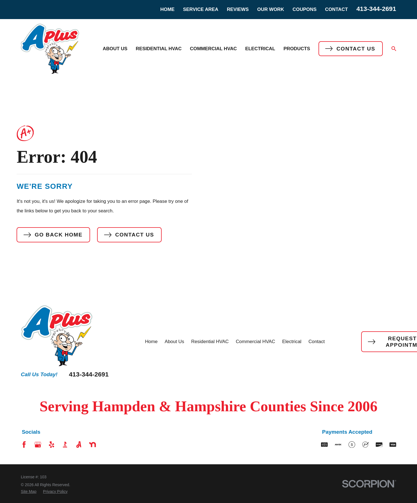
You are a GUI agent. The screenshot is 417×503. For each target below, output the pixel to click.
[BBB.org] (65, 444)
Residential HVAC (210, 341)
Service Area (200, 9)
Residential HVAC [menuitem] (159, 48)
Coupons (305, 9)
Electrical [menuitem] (260, 48)
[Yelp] (51, 444)
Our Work (270, 9)
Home (167, 9)
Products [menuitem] (296, 48)
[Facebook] (24, 444)
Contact (336, 9)
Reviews (238, 9)
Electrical (291, 341)
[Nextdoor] (92, 444)
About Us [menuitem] (115, 48)
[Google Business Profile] (38, 444)
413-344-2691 (376, 8)
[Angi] (78, 444)
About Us (174, 341)
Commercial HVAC (255, 341)
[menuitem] (28, 492)
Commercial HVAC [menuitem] (213, 48)
